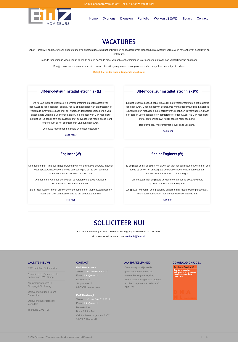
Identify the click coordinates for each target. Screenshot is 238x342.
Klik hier (70, 199)
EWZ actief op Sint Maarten (42, 268)
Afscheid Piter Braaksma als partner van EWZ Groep (43, 276)
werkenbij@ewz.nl (135, 236)
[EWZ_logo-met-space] (50, 19)
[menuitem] (93, 19)
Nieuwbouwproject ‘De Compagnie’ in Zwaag (40, 285)
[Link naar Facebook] (202, 337)
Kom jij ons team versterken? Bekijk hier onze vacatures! (119, 3)
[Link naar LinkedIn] (207, 337)
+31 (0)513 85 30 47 (97, 271)
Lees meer (70, 134)
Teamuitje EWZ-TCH (39, 309)
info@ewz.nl (91, 275)
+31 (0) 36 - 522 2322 (98, 299)
